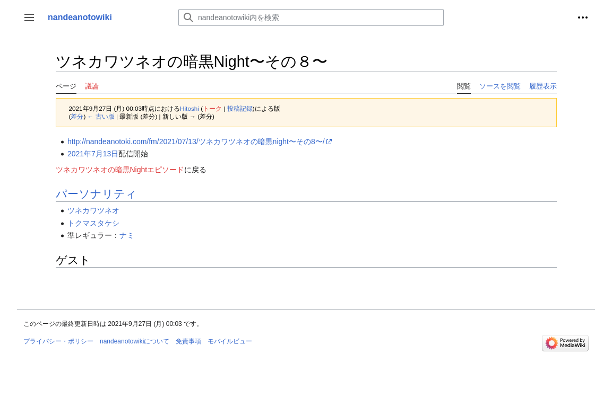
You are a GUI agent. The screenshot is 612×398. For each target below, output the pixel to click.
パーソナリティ (96, 194)
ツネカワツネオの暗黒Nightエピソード (120, 169)
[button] (29, 17)
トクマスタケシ (93, 223)
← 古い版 (101, 116)
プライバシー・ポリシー (58, 341)
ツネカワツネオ (93, 210)
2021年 (79, 153)
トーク (212, 108)
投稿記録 (240, 108)
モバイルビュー (230, 341)
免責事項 (188, 341)
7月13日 (104, 153)
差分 (77, 116)
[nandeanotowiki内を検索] (311, 17)
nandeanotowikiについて (134, 341)
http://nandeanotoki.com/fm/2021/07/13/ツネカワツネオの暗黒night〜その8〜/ (196, 141)
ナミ (126, 235)
